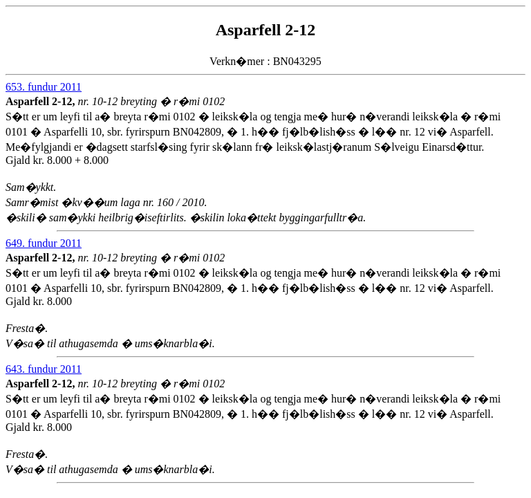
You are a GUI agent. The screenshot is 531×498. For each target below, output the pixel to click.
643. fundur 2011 (44, 369)
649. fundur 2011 (44, 243)
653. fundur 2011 (44, 87)
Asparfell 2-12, (41, 101)
